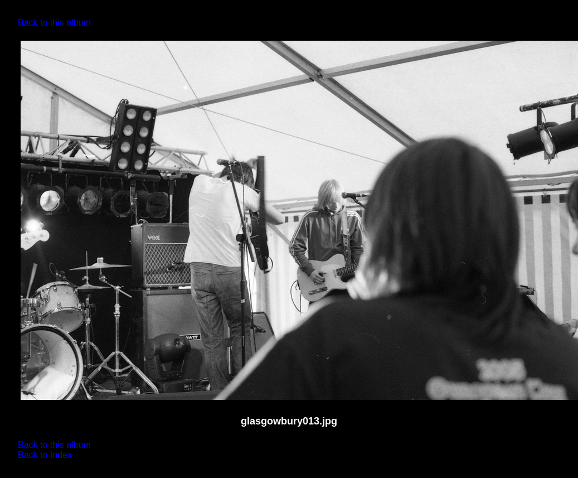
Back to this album (54, 22)
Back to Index (45, 455)
